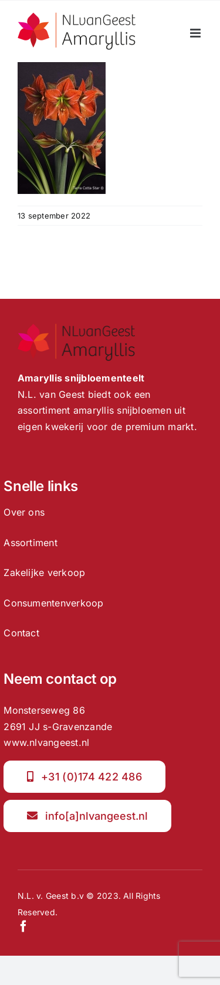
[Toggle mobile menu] (196, 33)
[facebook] (23, 926)
